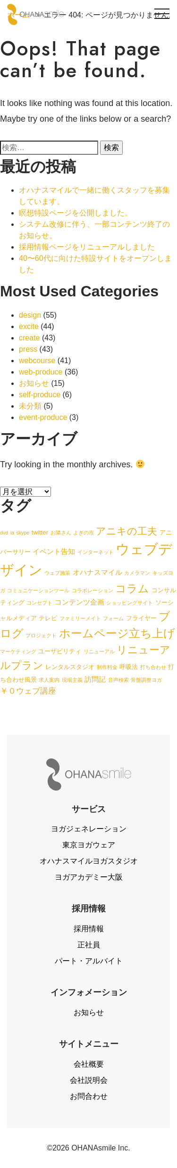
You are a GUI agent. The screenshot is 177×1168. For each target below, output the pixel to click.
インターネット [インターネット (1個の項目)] (95, 552)
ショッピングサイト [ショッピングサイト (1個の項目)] (129, 603)
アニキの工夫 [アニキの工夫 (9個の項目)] (126, 531)
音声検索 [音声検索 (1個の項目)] (118, 680)
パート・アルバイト (89, 961)
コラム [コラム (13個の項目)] (132, 588)
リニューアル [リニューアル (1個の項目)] (99, 651)
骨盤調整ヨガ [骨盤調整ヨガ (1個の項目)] (146, 680)
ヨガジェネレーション (88, 829)
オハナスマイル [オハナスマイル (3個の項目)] (97, 572)
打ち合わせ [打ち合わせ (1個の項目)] (153, 667)
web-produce (41, 372)
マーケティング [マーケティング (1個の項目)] (18, 651)
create (29, 338)
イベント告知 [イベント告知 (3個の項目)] (54, 551)
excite (29, 326)
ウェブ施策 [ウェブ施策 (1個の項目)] (57, 573)
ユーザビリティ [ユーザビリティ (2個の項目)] (59, 651)
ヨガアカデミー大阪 (89, 877)
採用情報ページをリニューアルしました (87, 247)
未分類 (30, 406)
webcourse (37, 361)
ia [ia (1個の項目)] (12, 532)
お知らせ (34, 383)
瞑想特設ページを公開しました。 (75, 213)
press (28, 349)
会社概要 (89, 1064)
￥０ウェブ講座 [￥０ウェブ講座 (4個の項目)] (28, 691)
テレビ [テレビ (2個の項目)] (48, 618)
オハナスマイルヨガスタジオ (89, 861)
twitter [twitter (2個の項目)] (40, 532)
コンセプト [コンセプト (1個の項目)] (39, 603)
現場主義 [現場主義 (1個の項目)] (72, 680)
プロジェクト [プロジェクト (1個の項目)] (41, 635)
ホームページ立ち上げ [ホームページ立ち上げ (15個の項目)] (117, 633)
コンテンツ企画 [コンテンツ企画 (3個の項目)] (79, 602)
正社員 (88, 945)
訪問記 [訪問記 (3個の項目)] (95, 679)
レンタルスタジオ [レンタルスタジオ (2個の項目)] (69, 666)
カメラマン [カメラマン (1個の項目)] (137, 573)
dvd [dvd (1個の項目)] (4, 532)
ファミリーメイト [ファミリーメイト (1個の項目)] (80, 618)
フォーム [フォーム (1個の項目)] (113, 618)
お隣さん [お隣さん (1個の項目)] (61, 532)
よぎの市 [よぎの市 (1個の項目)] (83, 532)
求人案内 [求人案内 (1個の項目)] (49, 680)
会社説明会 (89, 1080)
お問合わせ (89, 1096)
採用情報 (89, 929)
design (30, 315)
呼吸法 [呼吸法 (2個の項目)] (128, 666)
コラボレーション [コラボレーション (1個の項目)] (92, 590)
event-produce (43, 417)
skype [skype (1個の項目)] (22, 532)
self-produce (39, 395)
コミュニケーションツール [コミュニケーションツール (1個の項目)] (38, 590)
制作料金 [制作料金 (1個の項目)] (107, 667)
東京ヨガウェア (88, 845)
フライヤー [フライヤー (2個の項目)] (141, 618)
